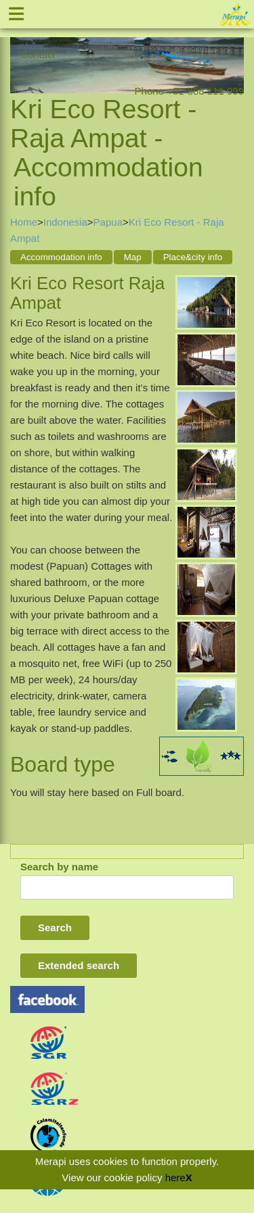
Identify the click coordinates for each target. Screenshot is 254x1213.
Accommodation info (61, 257)
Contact (38, 54)
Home (23, 222)
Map (133, 257)
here (175, 1177)
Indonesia (65, 222)
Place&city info (192, 257)
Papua (108, 222)
